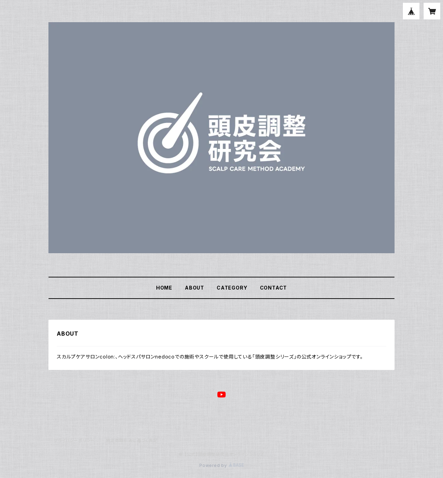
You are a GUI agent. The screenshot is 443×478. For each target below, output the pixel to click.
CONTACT (273, 288)
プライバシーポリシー (74, 440)
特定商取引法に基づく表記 (132, 440)
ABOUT (194, 288)
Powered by (221, 465)
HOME (164, 288)
